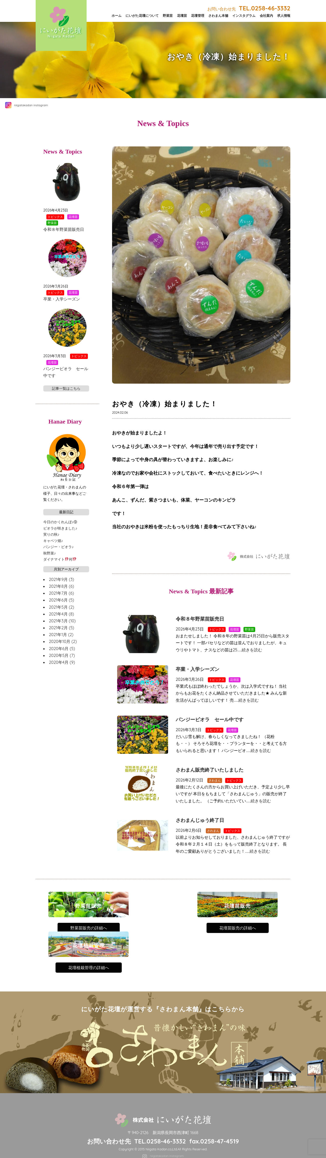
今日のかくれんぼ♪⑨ (60, 522)
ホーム (116, 15)
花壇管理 (197, 15)
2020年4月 (62, 662)
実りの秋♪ (51, 534)
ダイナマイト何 (59, 559)
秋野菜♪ (49, 553)
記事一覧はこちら (66, 388)
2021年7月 (61, 593)
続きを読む (252, 649)
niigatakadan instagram (31, 105)
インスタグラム (243, 15)
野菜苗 (168, 15)
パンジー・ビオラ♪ (58, 547)
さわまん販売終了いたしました (209, 770)
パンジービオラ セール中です (209, 719)
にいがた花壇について (142, 15)
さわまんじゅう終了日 (200, 820)
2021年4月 (61, 613)
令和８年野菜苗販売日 (200, 619)
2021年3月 (62, 620)
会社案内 (266, 15)
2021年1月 (61, 634)
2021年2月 (61, 627)
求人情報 (283, 15)
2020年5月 (62, 655)
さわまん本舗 (218, 15)
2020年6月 (62, 648)
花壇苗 (182, 15)
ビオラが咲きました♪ (60, 528)
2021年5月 (61, 607)
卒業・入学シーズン (197, 669)
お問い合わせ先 (248, 8)
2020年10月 (63, 641)
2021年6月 (61, 600)
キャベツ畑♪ (53, 540)
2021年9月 (61, 579)
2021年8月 (61, 586)
